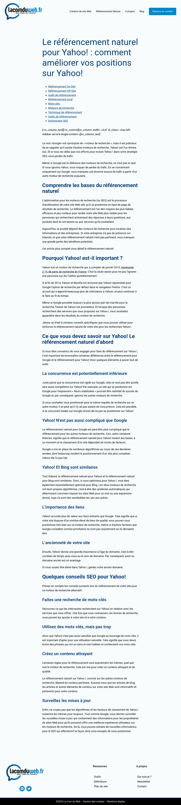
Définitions (100, 781)
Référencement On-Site (62, 86)
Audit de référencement (62, 95)
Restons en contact (162, 11)
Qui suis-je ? (144, 776)
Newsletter (143, 781)
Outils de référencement (62, 116)
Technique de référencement (65, 112)
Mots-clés (54, 103)
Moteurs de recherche (61, 108)
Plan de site (101, 786)
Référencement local (60, 99)
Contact (142, 786)
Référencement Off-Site (62, 90)
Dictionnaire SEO (58, 120)
